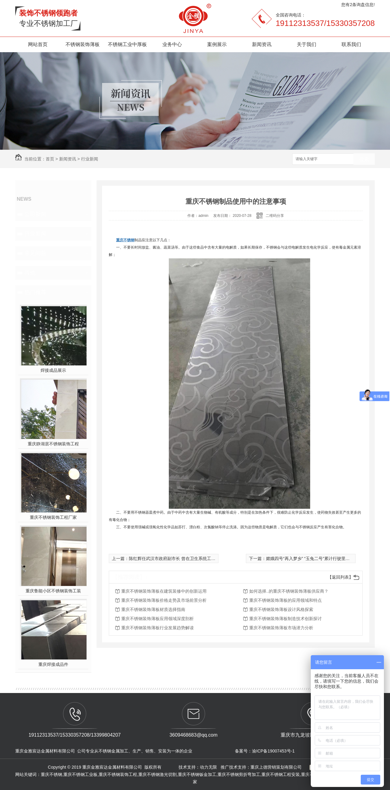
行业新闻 (89, 158)
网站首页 (38, 44)
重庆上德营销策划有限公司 (276, 767)
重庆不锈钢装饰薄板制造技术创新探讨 (285, 618)
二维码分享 (275, 216)
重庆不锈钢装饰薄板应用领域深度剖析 (157, 618)
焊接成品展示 (53, 370)
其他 (29, 273)
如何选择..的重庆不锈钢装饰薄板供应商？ (288, 591)
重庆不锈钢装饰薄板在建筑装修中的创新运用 (164, 591)
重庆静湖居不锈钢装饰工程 (53, 443)
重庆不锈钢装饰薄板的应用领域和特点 (285, 600)
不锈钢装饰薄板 (83, 44)
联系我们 (351, 44)
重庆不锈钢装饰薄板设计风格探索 (281, 609)
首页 (50, 158)
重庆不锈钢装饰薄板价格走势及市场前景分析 (164, 600)
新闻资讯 (261, 44)
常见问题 (35, 253)
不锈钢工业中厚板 (127, 44)
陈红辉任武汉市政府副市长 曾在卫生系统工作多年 (176, 558)
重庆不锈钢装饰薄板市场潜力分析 (281, 627)
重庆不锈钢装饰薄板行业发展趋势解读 (157, 627)
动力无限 (208, 767)
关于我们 (306, 44)
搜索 (364, 159)
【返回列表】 (340, 577)
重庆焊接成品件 (53, 664)
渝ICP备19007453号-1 (273, 751)
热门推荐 (35, 292)
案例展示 (217, 44)
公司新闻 (35, 214)
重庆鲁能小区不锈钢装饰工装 (53, 590)
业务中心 (172, 44)
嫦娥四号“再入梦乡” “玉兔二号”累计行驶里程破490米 (315, 558)
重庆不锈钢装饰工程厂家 (53, 517)
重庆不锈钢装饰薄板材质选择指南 (153, 609)
